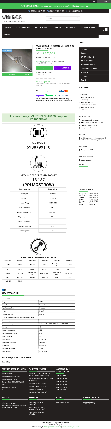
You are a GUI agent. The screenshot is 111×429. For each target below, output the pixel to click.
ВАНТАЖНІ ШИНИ (87, 57)
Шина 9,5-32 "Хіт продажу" (38, 392)
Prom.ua (66, 423)
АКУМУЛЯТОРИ (71, 27)
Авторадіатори (7, 373)
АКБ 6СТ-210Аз (61, 390)
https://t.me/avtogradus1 (89, 125)
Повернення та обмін (89, 68)
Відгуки (84, 76)
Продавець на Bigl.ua (55, 425)
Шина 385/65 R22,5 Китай (37, 384)
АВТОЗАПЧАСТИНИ (23, 27)
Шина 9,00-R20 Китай (36, 389)
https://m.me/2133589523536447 (92, 123)
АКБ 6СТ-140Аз (61, 384)
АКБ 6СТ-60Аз (61, 376)
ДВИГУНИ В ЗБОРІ (41, 27)
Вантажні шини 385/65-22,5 (11, 376)
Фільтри (7, 34)
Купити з (62, 68)
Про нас (84, 49)
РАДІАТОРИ (57, 27)
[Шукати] (78, 18)
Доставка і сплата (88, 65)
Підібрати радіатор (80, 6)
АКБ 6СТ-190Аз (61, 387)
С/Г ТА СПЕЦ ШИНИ (88, 27)
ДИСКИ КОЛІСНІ (87, 61)
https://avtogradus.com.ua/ (90, 120)
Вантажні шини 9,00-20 (9, 379)
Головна (7, 27)
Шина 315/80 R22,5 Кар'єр (37, 386)
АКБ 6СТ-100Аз (61, 378)
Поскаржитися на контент (52, 427)
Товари (83, 53)
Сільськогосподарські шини (11, 390)
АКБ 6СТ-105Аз (61, 381)
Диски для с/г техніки (9, 387)
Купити (44, 68)
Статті (83, 80)
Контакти (84, 72)
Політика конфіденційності (70, 427)
